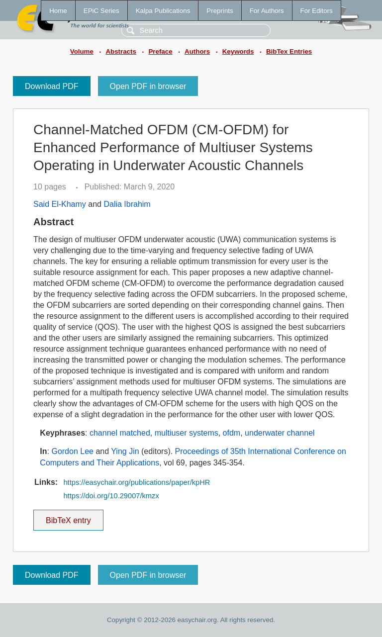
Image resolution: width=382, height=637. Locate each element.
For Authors (267, 10)
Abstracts (120, 51)
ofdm (232, 433)
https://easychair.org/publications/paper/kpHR (136, 482)
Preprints (219, 10)
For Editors (316, 10)
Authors (197, 51)
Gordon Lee (72, 451)
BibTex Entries (289, 51)
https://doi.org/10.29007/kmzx (111, 496)
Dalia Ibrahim (126, 204)
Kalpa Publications (163, 10)
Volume (82, 51)
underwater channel (280, 433)
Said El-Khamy (59, 204)
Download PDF (52, 86)
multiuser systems (186, 433)
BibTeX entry (68, 517)
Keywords (238, 51)
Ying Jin (125, 451)
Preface (160, 51)
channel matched (120, 433)
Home (58, 10)
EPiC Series (101, 10)
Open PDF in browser (148, 86)
